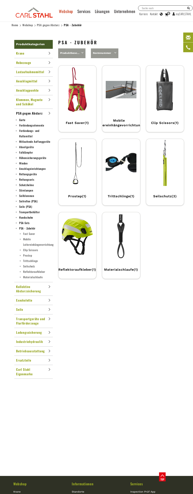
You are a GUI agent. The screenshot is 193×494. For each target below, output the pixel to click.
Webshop (27, 25)
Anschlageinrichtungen (32, 169)
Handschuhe (26, 217)
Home (15, 25)
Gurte (22, 120)
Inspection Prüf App (142, 491)
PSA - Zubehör (73, 25)
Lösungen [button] (102, 11)
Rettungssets (26, 179)
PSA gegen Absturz (48, 25)
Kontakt (154, 14)
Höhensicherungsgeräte (32, 158)
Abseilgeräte (26, 147)
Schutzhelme (26, 185)
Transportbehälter (29, 212)
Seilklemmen (26, 196)
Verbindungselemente (31, 125)
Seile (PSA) (25, 207)
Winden (23, 163)
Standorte (78, 491)
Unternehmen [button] (124, 11)
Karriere (143, 14)
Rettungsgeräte (28, 174)
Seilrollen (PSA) (28, 201)
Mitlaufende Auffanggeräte (34, 141)
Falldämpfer (26, 152)
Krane (17, 491)
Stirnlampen (26, 190)
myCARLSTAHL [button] (181, 14)
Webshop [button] (66, 11)
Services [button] (83, 11)
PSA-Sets (24, 223)
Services (136, 483)
